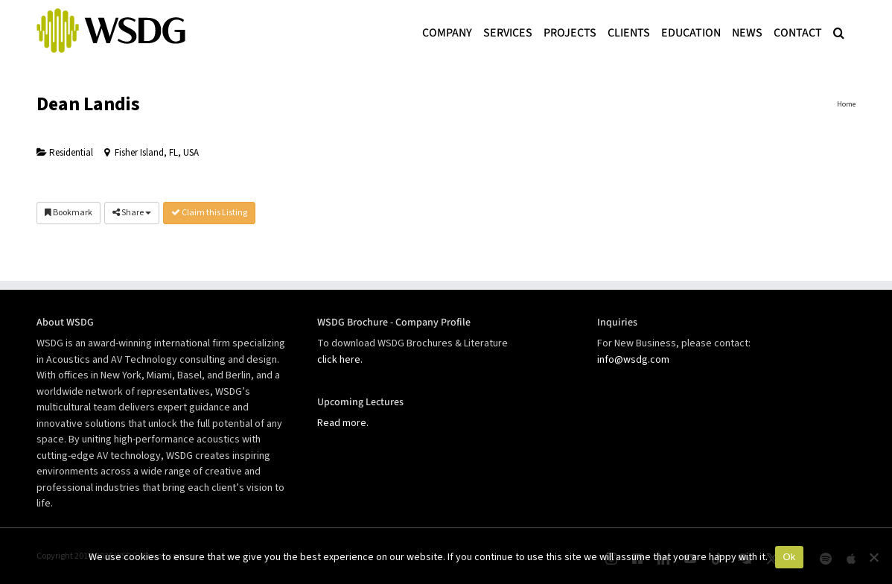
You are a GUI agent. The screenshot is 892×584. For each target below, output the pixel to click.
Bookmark (68, 212)
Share (131, 212)
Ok (789, 556)
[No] (873, 557)
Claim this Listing (209, 212)
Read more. (343, 423)
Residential (64, 152)
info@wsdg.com (633, 359)
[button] (838, 31)
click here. (340, 359)
